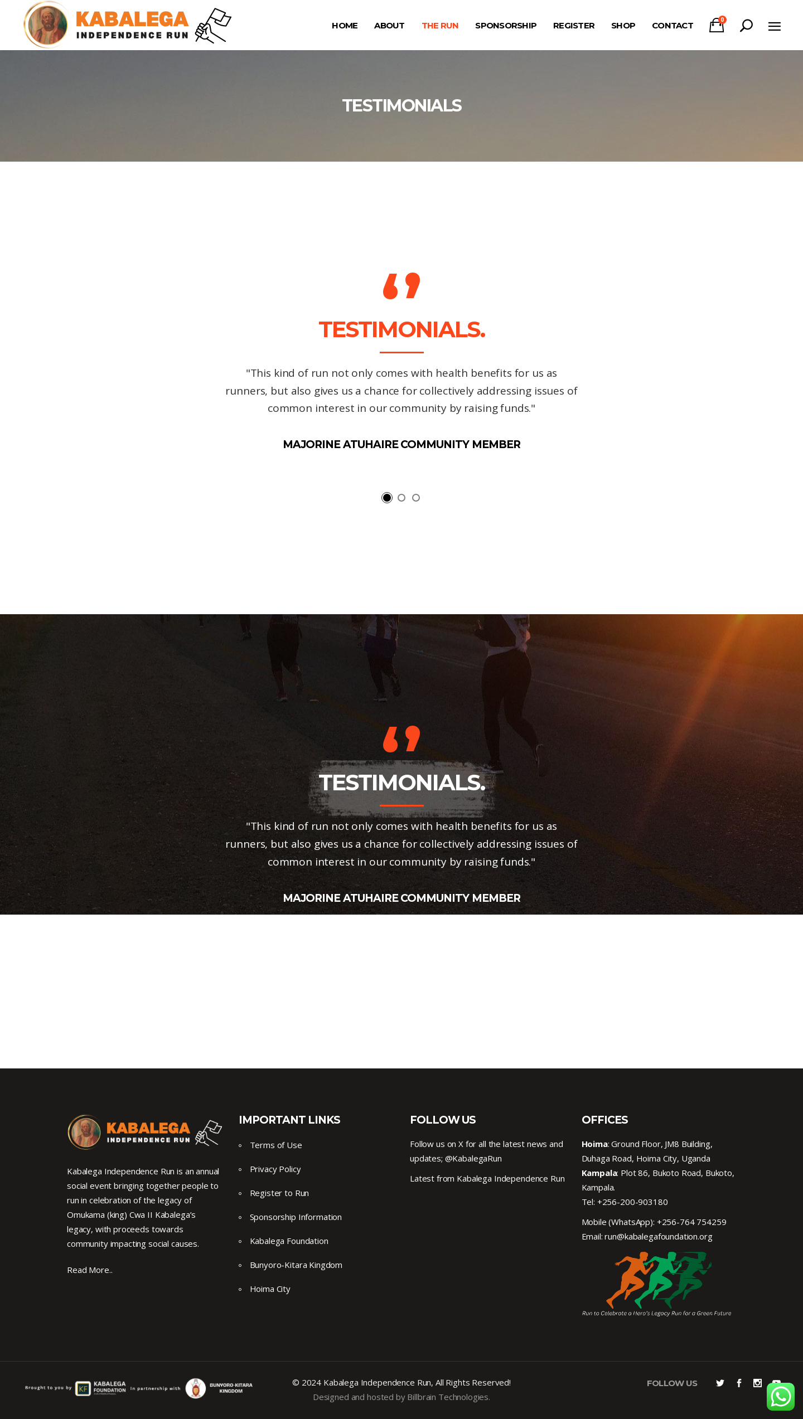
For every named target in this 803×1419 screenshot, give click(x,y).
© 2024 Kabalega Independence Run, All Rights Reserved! (401, 1382)
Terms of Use (276, 1144)
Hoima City (270, 1288)
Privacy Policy (275, 1168)
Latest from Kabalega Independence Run (487, 1178)
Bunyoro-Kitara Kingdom (296, 1264)
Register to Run (279, 1192)
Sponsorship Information (296, 1216)
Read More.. (89, 1269)
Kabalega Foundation (289, 1240)
